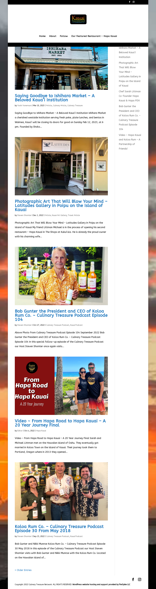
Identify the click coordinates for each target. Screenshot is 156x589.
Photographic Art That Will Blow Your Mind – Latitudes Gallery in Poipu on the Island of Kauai (61, 205)
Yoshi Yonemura (24, 105)
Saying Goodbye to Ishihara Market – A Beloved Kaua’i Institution (55, 97)
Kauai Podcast (76, 325)
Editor (20, 431)
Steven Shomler (24, 215)
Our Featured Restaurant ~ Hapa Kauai (94, 36)
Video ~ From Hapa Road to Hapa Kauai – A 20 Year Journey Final (60, 423)
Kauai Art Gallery (59, 215)
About (52, 36)
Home (42, 36)
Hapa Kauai (41, 431)
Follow (64, 36)
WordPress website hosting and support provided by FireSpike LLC (101, 584)
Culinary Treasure (75, 105)
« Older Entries (23, 570)
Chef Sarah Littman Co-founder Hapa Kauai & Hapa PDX (130, 96)
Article (49, 105)
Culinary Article (59, 105)
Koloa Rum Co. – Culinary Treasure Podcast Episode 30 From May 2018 (59, 528)
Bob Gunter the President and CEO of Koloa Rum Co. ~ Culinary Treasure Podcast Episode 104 (61, 315)
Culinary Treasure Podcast (57, 325)
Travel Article (74, 215)
